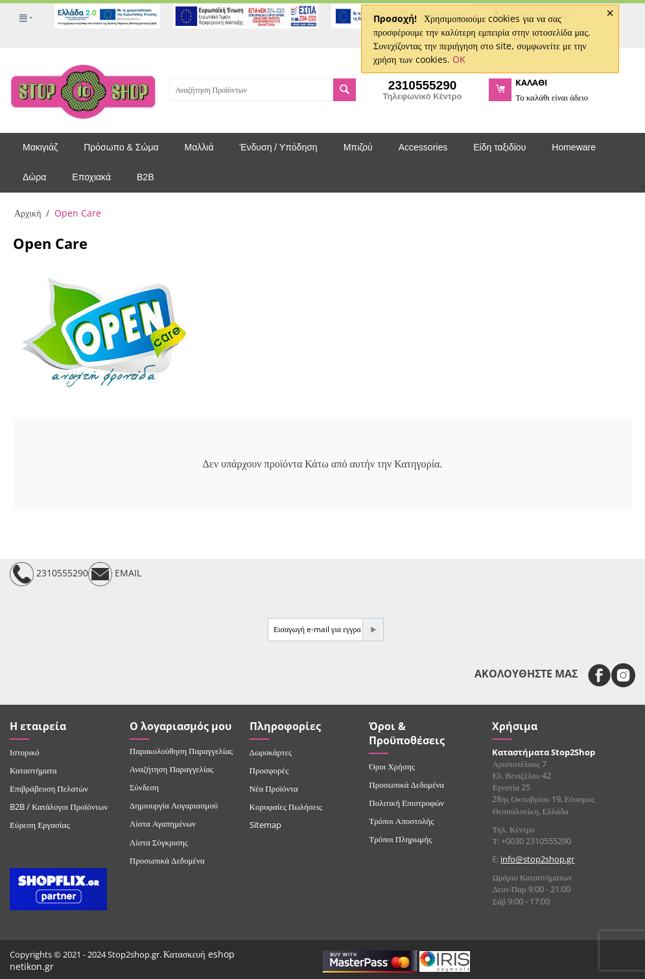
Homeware (574, 147)
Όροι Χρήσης (392, 766)
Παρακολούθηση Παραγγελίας (181, 751)
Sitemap (265, 825)
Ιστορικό (25, 752)
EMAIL (114, 574)
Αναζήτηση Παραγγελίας (172, 769)
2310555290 (49, 574)
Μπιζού (358, 147)
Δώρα (34, 177)
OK (458, 59)
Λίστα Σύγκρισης (159, 842)
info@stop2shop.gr (537, 859)
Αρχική (27, 213)
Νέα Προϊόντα (274, 788)
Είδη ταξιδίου (499, 147)
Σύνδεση (144, 787)
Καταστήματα (33, 770)
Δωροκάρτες (271, 752)
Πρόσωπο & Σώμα (121, 147)
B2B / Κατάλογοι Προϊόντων (59, 806)
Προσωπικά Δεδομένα (167, 860)
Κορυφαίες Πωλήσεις (286, 806)
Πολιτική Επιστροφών (406, 802)
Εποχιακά (91, 177)
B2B (145, 177)
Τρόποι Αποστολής (401, 821)
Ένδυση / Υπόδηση (279, 147)
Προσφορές (269, 770)
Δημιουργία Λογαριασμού (174, 805)
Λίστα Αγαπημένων (163, 823)
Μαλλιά (199, 147)
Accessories (423, 147)
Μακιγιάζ (40, 147)
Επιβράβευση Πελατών (49, 788)
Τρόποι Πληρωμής (400, 839)
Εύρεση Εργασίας (40, 825)
